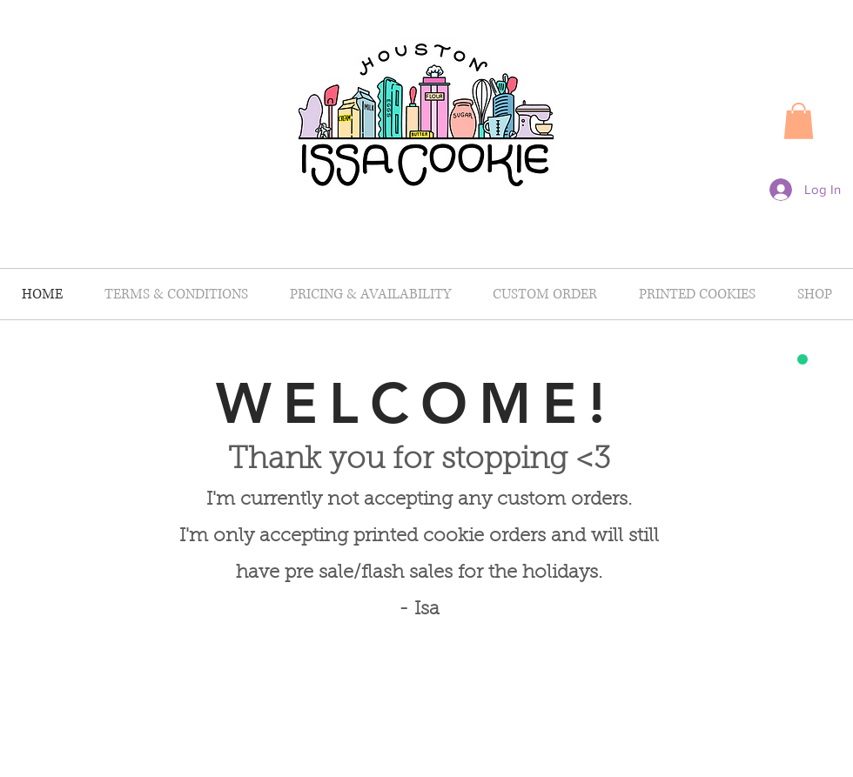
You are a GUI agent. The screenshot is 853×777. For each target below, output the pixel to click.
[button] (798, 121)
